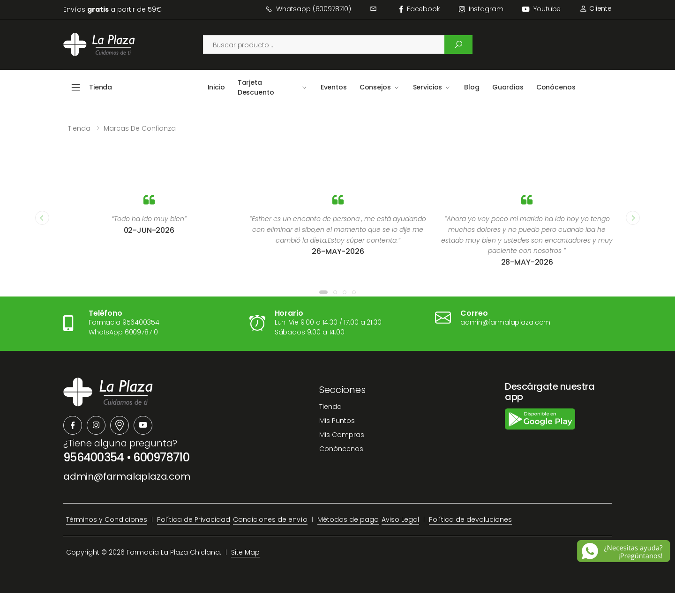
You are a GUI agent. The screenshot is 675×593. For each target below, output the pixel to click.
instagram (481, 9)
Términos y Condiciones (106, 519)
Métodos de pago (348, 519)
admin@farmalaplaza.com (126, 476)
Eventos (334, 87)
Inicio (216, 87)
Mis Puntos (337, 420)
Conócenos (556, 87)
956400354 (93, 457)
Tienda (79, 128)
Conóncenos (341, 448)
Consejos (375, 87)
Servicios (427, 87)
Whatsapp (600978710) (308, 9)
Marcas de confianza (140, 128)
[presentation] (42, 218)
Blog (471, 87)
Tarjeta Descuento (256, 87)
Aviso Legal (400, 519)
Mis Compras (341, 434)
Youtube (541, 9)
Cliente (595, 8)
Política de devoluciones (470, 519)
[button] (323, 292)
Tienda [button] (100, 87)
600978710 (161, 457)
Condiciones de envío (270, 519)
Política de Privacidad (193, 519)
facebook (419, 9)
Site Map (245, 552)
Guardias (508, 87)
